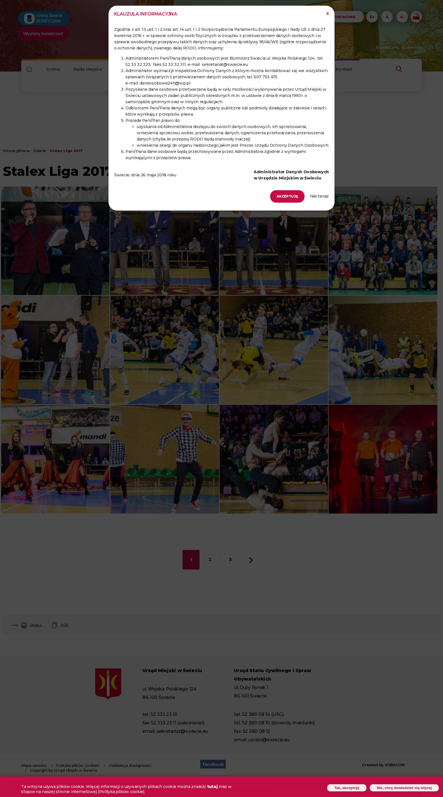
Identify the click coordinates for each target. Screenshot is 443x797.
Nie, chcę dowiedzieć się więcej (400, 787)
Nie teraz (319, 196)
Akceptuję (283, 196)
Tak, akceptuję (338, 787)
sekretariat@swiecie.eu (225, 64)
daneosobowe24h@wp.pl (165, 83)
